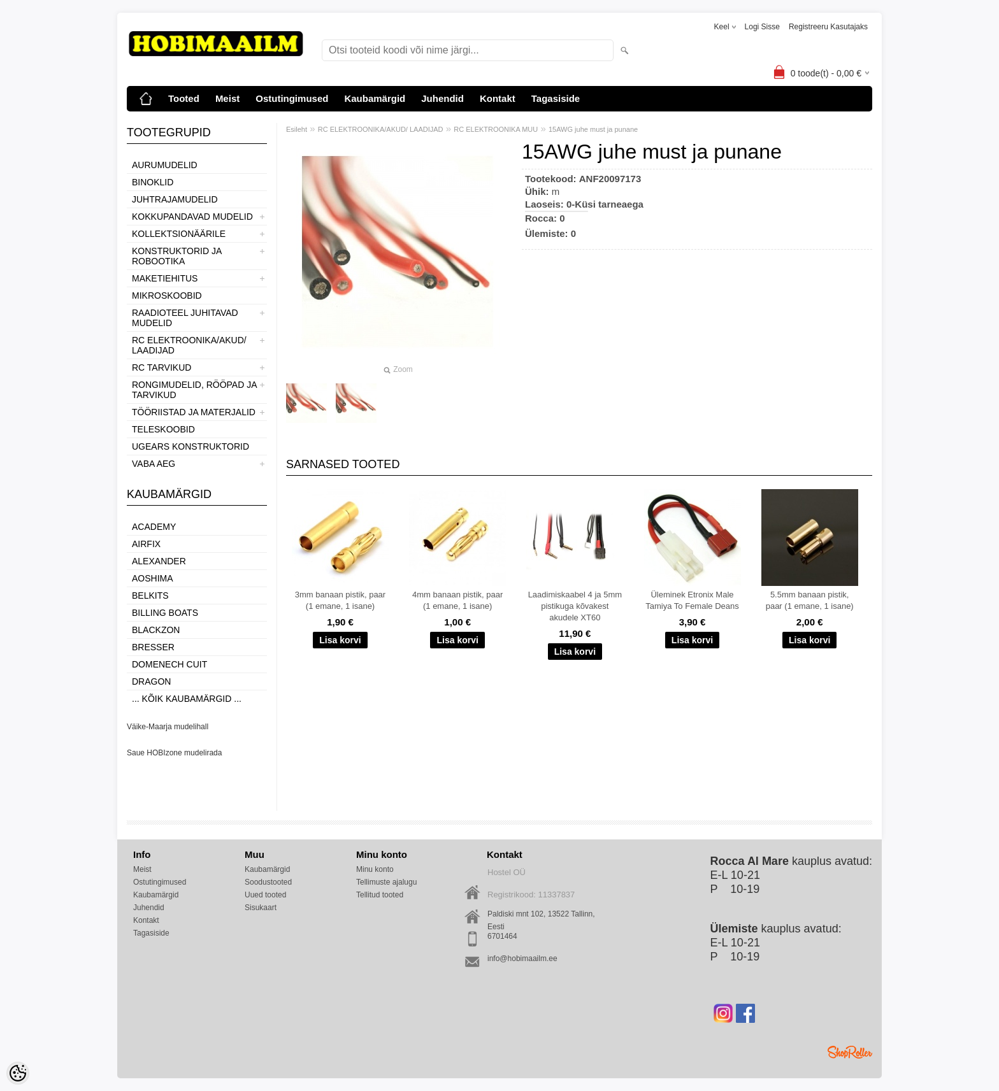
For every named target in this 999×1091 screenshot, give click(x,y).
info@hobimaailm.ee (522, 958)
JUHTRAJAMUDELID (175, 199)
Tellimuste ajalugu (386, 882)
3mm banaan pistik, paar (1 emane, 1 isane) (340, 600)
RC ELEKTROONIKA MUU (496, 129)
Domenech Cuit (169, 664)
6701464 (502, 936)
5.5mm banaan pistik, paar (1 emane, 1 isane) (810, 600)
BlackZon (156, 630)
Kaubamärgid (374, 98)
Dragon (151, 681)
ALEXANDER (159, 561)
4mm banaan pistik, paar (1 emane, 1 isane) (457, 600)
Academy (154, 527)
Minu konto (375, 869)
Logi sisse (762, 26)
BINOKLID (152, 182)
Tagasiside (555, 98)
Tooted (183, 98)
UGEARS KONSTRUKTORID (190, 446)
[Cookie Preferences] (17, 1073)
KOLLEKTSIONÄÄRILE (179, 234)
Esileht (296, 129)
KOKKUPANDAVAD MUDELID (192, 216)
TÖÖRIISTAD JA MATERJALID (193, 412)
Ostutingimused (291, 98)
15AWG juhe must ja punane (593, 129)
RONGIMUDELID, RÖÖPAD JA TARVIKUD (194, 390)
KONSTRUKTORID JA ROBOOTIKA (177, 256)
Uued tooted (265, 894)
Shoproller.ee (850, 1052)
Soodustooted (268, 882)
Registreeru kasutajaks (828, 26)
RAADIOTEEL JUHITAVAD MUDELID (185, 318)
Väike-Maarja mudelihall (167, 726)
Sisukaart (261, 907)
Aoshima (152, 578)
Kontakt (497, 98)
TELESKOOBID (163, 429)
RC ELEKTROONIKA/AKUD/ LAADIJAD (189, 345)
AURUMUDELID (165, 165)
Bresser (153, 647)
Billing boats (165, 613)
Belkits (150, 595)
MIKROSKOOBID (167, 295)
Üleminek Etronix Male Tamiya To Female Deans (691, 600)
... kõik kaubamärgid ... (186, 699)
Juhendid (442, 98)
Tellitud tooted (379, 894)
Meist (227, 98)
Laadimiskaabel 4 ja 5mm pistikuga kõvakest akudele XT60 (575, 606)
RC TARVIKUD (161, 367)
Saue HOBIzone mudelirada (174, 752)
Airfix (146, 544)
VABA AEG (153, 464)
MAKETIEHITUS (165, 278)
